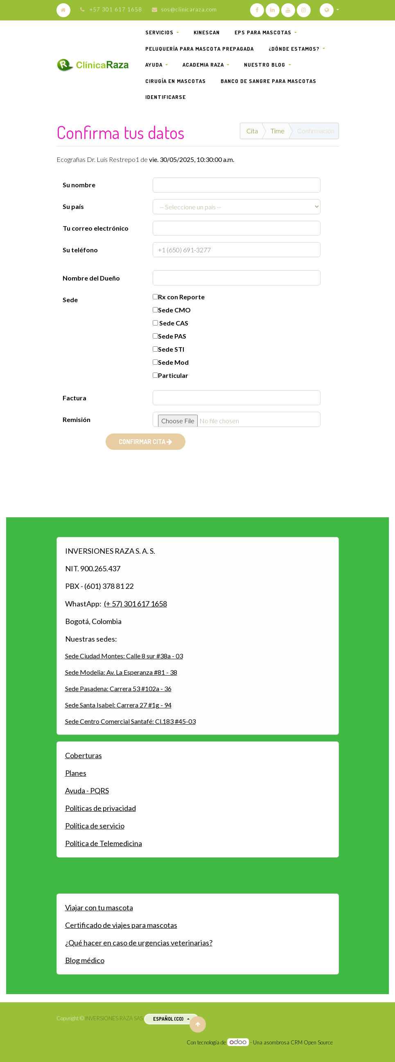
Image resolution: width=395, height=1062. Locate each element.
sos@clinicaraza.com (189, 9)
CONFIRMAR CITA (145, 442)
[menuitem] (206, 33)
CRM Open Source (312, 1042)
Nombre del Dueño (91, 278)
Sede (70, 299)
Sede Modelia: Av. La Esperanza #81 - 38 (121, 672)
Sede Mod (171, 362)
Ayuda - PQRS (87, 790)
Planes (75, 772)
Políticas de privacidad (100, 808)
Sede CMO (172, 310)
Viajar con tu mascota (99, 907)
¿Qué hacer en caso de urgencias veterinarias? (138, 942)
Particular (170, 375)
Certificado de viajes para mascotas (121, 925)
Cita (252, 131)
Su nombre (79, 185)
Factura (74, 398)
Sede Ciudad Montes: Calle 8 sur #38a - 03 (124, 656)
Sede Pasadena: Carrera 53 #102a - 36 (118, 688)
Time (277, 131)
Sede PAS (169, 336)
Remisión (76, 419)
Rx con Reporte (179, 297)
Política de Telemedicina (103, 843)
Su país (73, 206)
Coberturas (83, 755)
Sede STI (168, 349)
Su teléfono (80, 250)
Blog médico (84, 960)
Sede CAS (170, 323)
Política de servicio (94, 825)
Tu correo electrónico (96, 228)
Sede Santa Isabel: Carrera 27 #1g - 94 (118, 705)
